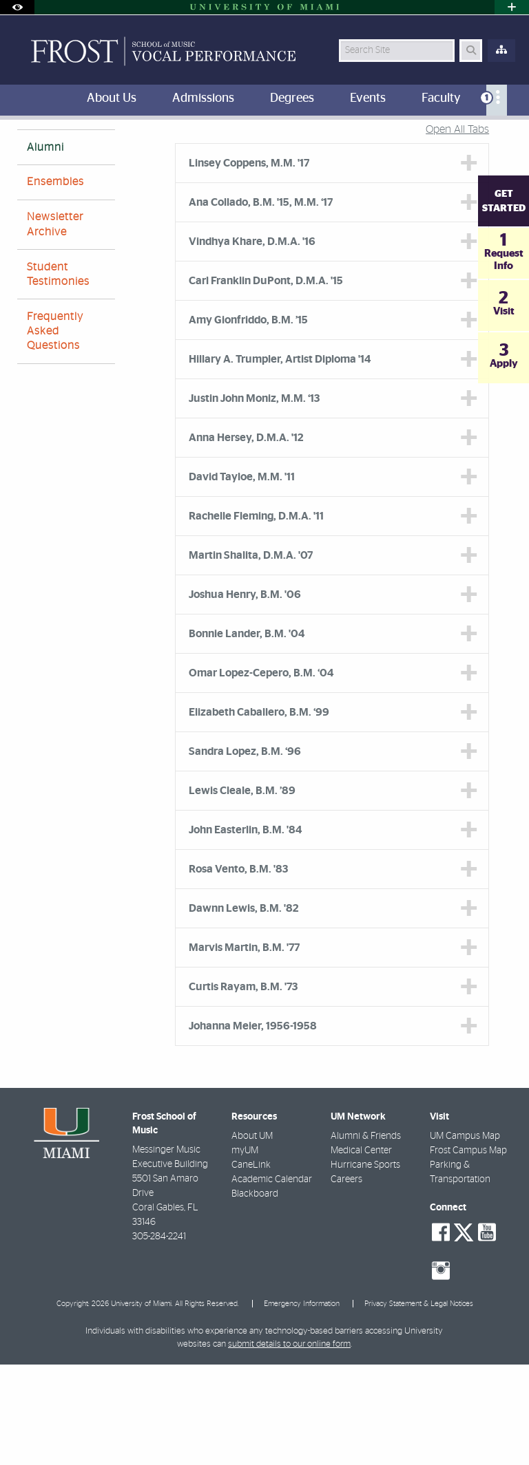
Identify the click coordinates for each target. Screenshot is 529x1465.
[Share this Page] (506, 140)
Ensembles (55, 282)
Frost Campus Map (468, 1251)
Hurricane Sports (365, 1265)
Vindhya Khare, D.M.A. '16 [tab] (252, 341)
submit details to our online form (289, 1444)
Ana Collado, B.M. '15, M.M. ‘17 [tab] (261, 302)
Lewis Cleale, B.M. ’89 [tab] (242, 891)
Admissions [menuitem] (203, 98)
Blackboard (254, 1294)
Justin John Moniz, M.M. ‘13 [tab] (254, 498)
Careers (346, 1280)
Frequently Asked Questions (55, 431)
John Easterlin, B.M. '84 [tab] (245, 930)
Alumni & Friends (366, 1236)
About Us (123, 147)
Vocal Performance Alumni (215, 148)
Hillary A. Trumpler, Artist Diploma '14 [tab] (280, 459)
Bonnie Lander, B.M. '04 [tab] (246, 734)
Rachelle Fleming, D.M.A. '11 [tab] (256, 616)
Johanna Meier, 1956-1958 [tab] (253, 1126)
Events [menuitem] (368, 98)
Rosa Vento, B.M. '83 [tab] (238, 969)
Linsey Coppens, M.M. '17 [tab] (249, 263)
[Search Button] (470, 50)
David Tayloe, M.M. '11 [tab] (242, 577)
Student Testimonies (58, 374)
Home (72, 147)
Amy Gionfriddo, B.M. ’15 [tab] (248, 420)
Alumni (45, 247)
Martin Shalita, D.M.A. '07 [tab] (251, 655)
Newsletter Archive (55, 324)
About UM (252, 1236)
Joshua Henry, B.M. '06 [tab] (245, 695)
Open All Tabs (457, 229)
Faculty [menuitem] (441, 98)
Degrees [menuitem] (292, 98)
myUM (244, 1251)
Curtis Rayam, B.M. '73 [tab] (243, 1087)
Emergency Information (302, 1404)
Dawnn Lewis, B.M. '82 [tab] (244, 1008)
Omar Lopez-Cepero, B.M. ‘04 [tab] (261, 773)
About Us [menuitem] (111, 98)
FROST (28, 147)
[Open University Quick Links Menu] (512, 7)
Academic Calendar (271, 1280)
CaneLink (251, 1265)
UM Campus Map (465, 1236)
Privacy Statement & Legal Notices (418, 1404)
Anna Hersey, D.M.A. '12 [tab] (246, 538)
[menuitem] (496, 100)
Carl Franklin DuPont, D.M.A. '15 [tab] (266, 381)
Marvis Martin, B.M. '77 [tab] (244, 1048)
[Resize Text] (479, 139)
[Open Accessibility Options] (17, 7)
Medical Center (361, 1251)
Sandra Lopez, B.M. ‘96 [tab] (245, 851)
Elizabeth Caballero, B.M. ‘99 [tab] (259, 812)
